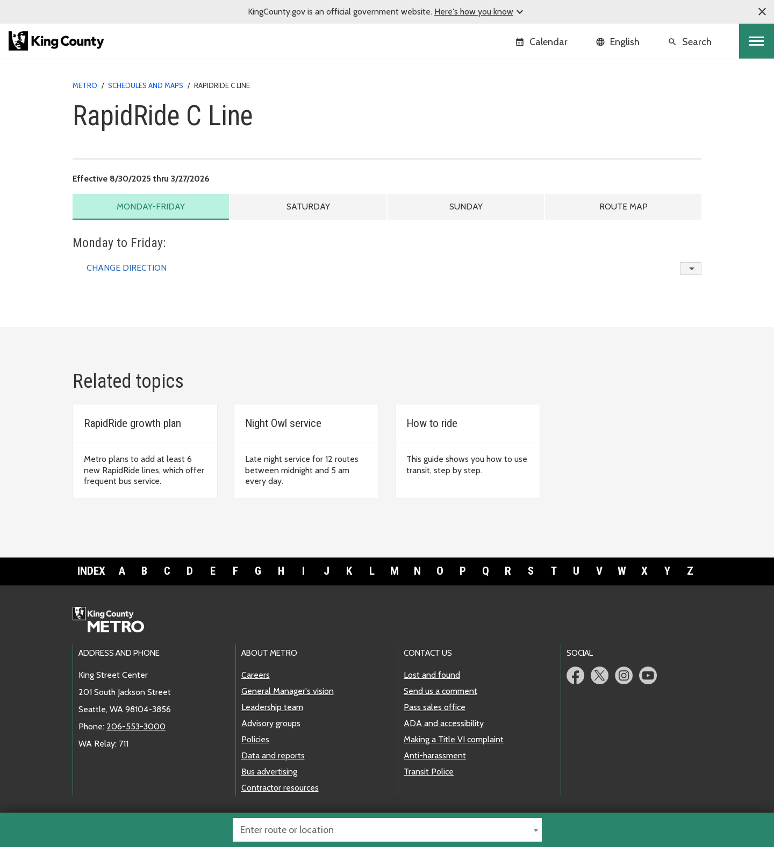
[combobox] (387, 830)
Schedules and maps (145, 85)
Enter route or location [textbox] (287, 830)
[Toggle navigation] (756, 41)
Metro (85, 85)
